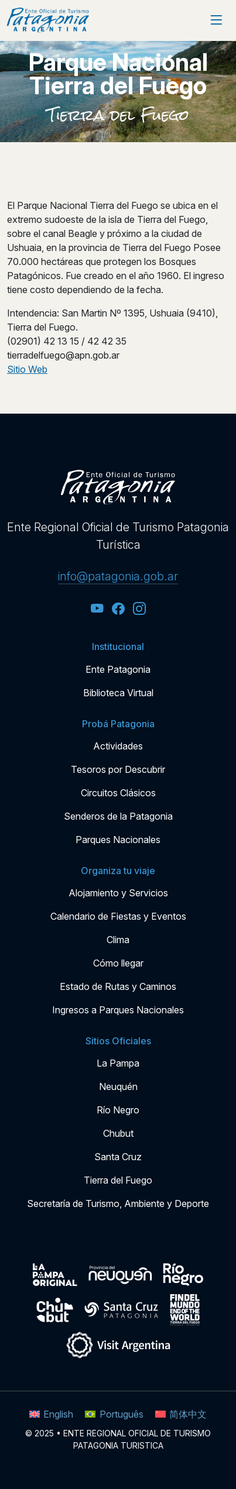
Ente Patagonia (118, 669)
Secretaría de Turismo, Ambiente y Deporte (118, 1203)
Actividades (118, 746)
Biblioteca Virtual (118, 693)
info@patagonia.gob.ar (118, 576)
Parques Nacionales (118, 839)
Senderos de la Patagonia (118, 816)
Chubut (118, 1133)
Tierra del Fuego (118, 115)
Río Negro (118, 1110)
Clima (118, 939)
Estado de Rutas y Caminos (118, 986)
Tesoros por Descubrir (118, 769)
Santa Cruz (118, 1157)
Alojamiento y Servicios (118, 893)
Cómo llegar (118, 963)
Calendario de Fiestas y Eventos (118, 916)
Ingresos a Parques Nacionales (118, 1010)
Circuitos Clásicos (118, 793)
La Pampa (118, 1063)
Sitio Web (27, 369)
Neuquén (118, 1086)
